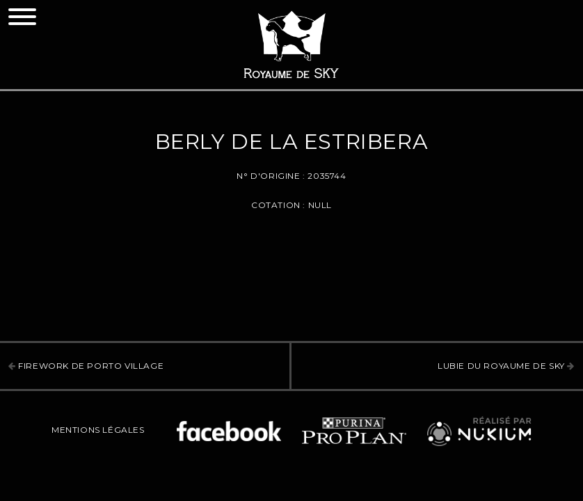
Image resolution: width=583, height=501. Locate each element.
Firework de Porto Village (85, 365)
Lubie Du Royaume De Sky (506, 365)
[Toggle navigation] (22, 16)
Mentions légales (98, 429)
